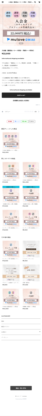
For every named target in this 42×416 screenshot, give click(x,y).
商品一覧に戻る (21, 388)
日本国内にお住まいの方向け (21, 100)
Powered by (21, 399)
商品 (2, 321)
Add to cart (21, 95)
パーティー (4, 337)
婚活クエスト (5, 326)
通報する (38, 105)
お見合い (4, 332)
